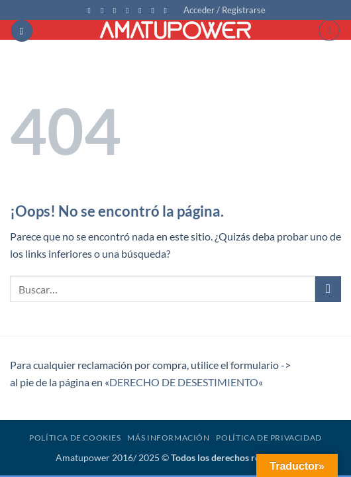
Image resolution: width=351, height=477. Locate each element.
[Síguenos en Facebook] (91, 10)
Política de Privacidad (268, 438)
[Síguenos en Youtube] (155, 10)
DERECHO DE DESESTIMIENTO (183, 382)
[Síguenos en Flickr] (168, 10)
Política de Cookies (75, 438)
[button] (224, 10)
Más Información (168, 438)
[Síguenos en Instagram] (105, 10)
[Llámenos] (142, 10)
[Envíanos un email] (130, 10)
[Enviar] (328, 289)
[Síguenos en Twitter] (117, 10)
